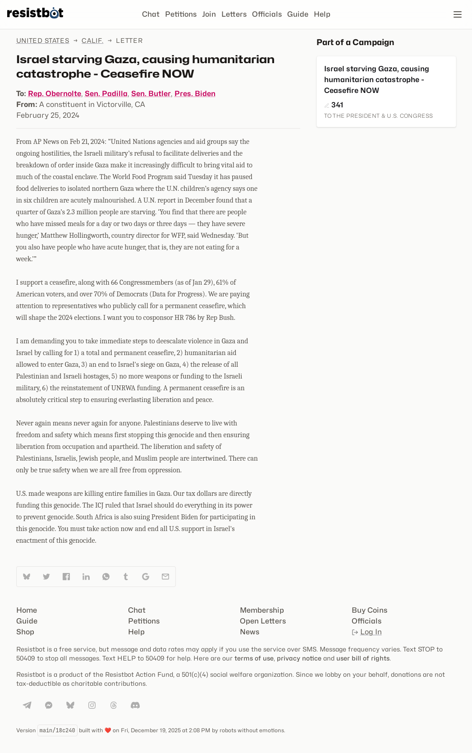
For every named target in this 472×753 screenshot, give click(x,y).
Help (322, 14)
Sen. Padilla (106, 93)
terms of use (254, 658)
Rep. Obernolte (54, 93)
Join (209, 14)
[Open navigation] (457, 14)
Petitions (181, 14)
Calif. (92, 40)
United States (42, 40)
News (249, 632)
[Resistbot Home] (35, 21)
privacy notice (299, 658)
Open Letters (263, 621)
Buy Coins (369, 610)
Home (26, 610)
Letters (234, 14)
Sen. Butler (151, 93)
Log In (367, 632)
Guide (297, 14)
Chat (151, 14)
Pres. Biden (194, 93)
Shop (25, 632)
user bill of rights (363, 658)
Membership (262, 610)
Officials (267, 14)
